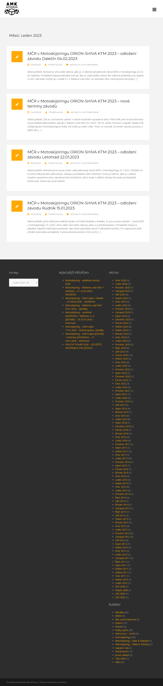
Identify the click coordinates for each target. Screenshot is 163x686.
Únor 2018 (120, 437)
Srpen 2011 (121, 565)
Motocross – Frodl (124, 633)
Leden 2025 (121, 305)
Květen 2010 (121, 579)
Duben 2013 (121, 518)
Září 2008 (120, 586)
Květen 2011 (121, 568)
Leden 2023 (121, 365)
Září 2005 (120, 597)
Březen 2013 (121, 522)
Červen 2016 (121, 469)
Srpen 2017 (121, 447)
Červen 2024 (121, 322)
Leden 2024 (121, 340)
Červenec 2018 (123, 426)
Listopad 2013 (122, 508)
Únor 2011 (120, 575)
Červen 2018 (121, 429)
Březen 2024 (121, 333)
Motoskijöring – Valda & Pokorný (132, 644)
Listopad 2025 (122, 291)
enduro (119, 622)
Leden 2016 (121, 479)
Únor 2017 (120, 454)
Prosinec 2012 (122, 533)
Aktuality (75, 64)
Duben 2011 (121, 572)
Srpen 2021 (121, 394)
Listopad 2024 (122, 312)
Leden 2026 (121, 283)
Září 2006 (120, 593)
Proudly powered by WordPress (22, 682)
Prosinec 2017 (122, 444)
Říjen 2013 (120, 511)
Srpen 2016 (121, 465)
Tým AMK (120, 658)
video (118, 662)
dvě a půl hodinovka (125, 619)
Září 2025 (120, 294)
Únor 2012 (120, 550)
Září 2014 (120, 501)
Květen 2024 (121, 326)
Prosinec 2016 (122, 461)
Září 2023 (120, 351)
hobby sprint (121, 630)
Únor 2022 (120, 383)
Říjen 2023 (120, 347)
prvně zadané (122, 655)
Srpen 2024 (121, 315)
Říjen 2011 (120, 561)
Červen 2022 (121, 380)
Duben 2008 (121, 590)
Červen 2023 (121, 355)
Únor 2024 (120, 337)
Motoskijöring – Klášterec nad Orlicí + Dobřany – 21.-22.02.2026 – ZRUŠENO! (84, 291)
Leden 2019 (121, 419)
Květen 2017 (121, 451)
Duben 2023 (121, 358)
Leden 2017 (121, 458)
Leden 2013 (121, 529)
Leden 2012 (121, 554)
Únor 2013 (120, 526)
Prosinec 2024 (122, 308)
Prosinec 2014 (122, 493)
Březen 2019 (121, 412)
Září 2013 (120, 515)
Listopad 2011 (122, 558)
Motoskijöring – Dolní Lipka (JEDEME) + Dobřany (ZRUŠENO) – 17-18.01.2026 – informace (84, 337)
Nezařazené (121, 651)
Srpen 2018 (121, 422)
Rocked (50, 682)
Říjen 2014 (120, 497)
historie (119, 626)
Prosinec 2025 (122, 287)
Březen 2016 (121, 472)
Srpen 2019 (121, 408)
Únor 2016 (120, 476)
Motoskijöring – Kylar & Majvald (131, 640)
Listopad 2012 (122, 536)
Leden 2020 (121, 397)
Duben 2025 (121, 298)
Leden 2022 (121, 387)
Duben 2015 (121, 483)
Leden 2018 (121, 440)
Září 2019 (120, 404)
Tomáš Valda (55, 64)
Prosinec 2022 (122, 369)
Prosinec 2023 (122, 344)
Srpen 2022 (121, 372)
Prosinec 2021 (122, 390)
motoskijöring (89, 64)
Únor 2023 (120, 362)
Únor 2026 (120, 280)
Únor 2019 (120, 415)
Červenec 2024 (123, 319)
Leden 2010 (121, 583)
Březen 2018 (121, 433)
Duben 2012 (121, 547)
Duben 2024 (121, 330)
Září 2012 (120, 540)
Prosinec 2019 (122, 401)
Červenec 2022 (123, 376)
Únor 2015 (120, 486)
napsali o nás (122, 647)
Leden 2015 (121, 490)
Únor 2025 (120, 301)
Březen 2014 (121, 504)
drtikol (118, 615)
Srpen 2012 (121, 543)
